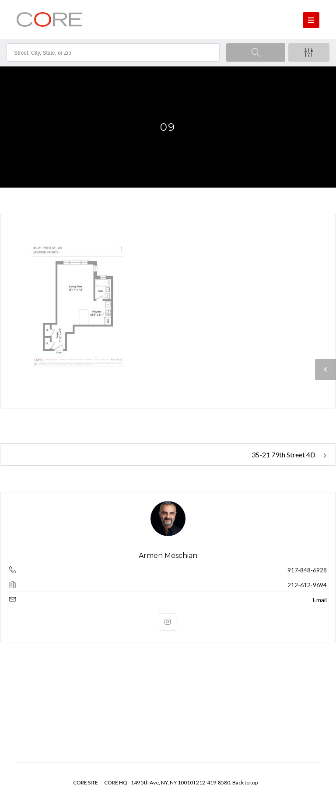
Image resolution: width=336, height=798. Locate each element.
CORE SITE (85, 782)
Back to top (245, 782)
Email (320, 599)
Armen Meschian (168, 555)
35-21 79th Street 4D (289, 454)
